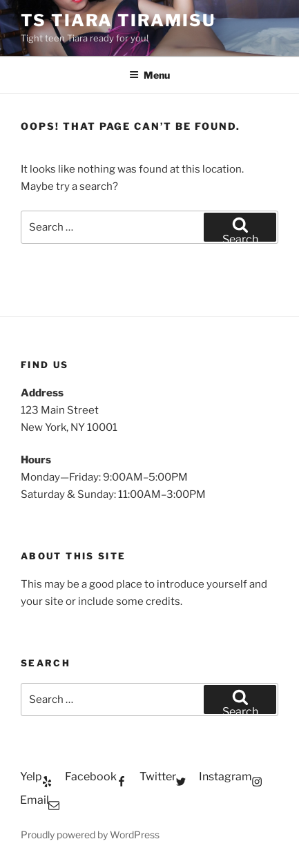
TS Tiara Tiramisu (118, 20)
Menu (149, 75)
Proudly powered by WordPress (90, 834)
